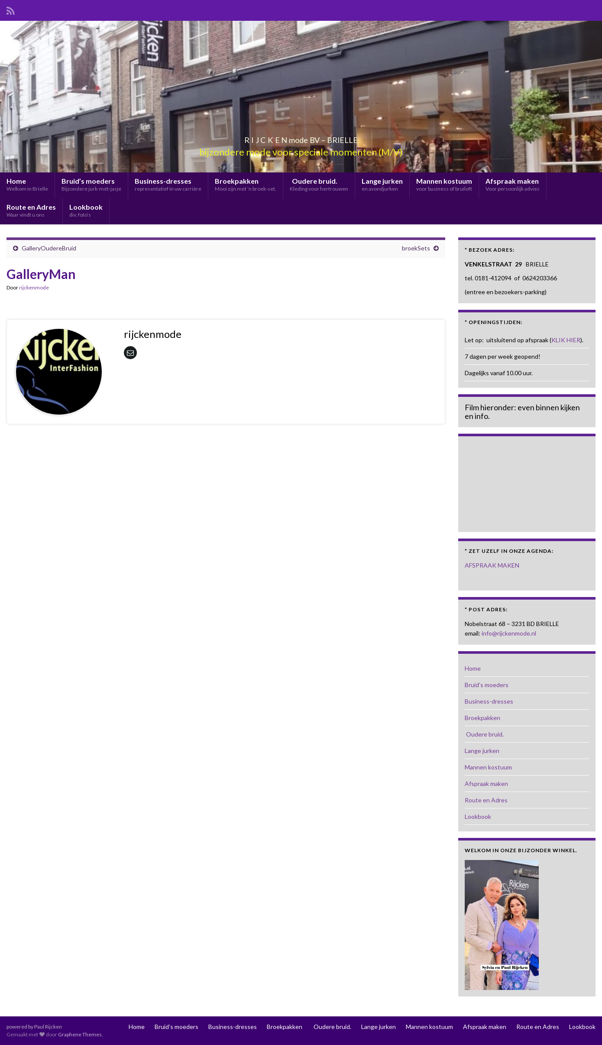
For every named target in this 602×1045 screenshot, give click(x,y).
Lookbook (86, 210)
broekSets (416, 248)
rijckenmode (34, 287)
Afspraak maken (512, 184)
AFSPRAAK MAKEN (492, 565)
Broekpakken (245, 184)
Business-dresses (168, 184)
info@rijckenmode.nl (509, 633)
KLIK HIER (565, 340)
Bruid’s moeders (91, 184)
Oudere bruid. (319, 184)
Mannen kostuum (444, 184)
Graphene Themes (80, 1034)
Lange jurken (382, 184)
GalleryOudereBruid (49, 248)
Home (27, 184)
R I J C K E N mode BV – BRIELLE (301, 137)
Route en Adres (31, 210)
